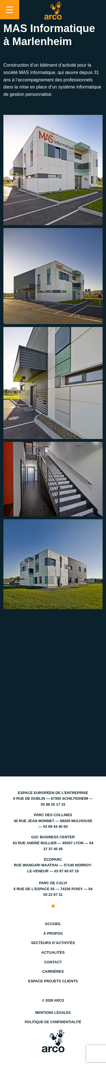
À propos (53, 933)
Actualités (52, 952)
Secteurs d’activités (53, 943)
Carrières (53, 971)
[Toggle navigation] (9, 9)
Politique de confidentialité (53, 1022)
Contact (53, 962)
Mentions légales (53, 1013)
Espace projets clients (53, 981)
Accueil (53, 924)
